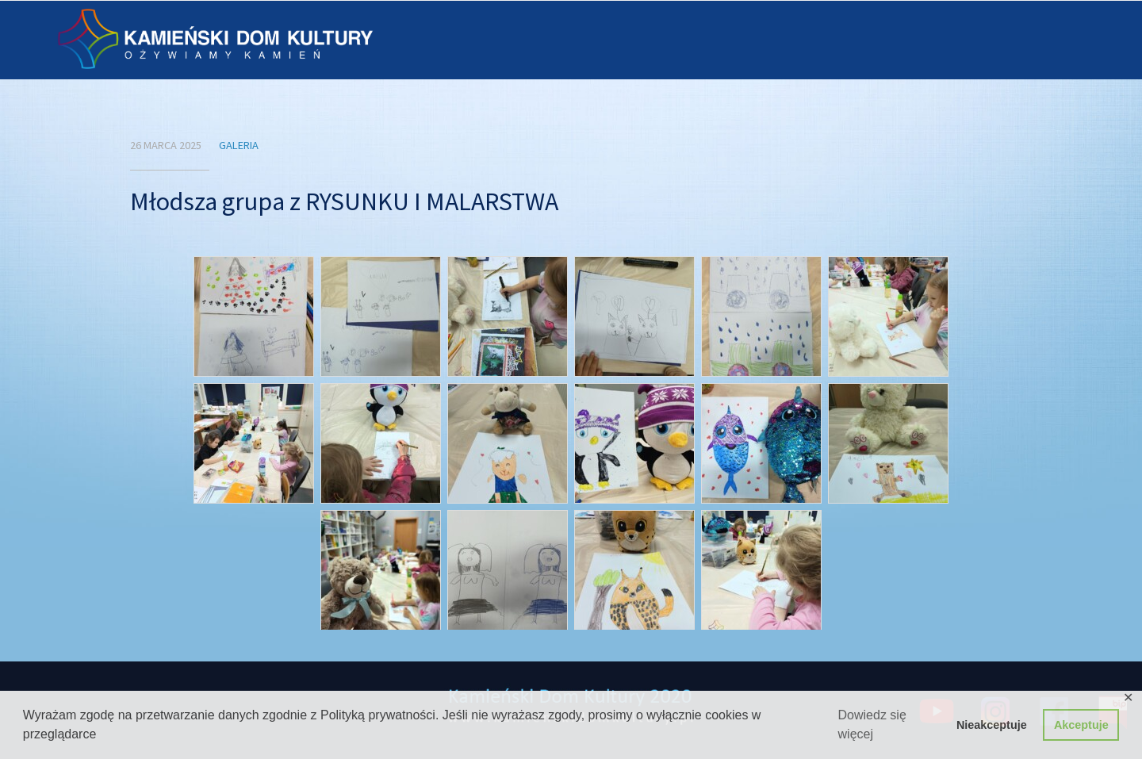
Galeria (239, 145)
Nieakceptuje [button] (991, 725)
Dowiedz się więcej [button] (872, 724)
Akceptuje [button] (1081, 725)
